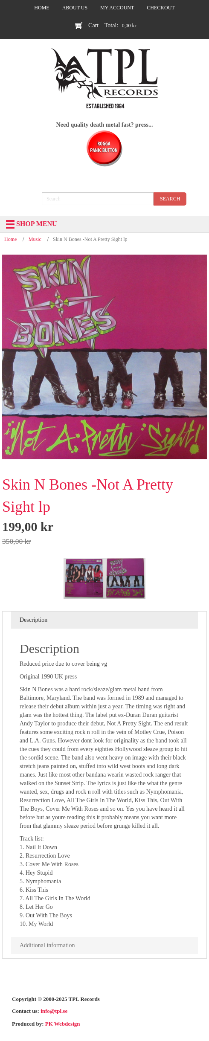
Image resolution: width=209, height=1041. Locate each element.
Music (35, 239)
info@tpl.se (54, 1011)
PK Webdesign (62, 1024)
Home (10, 239)
